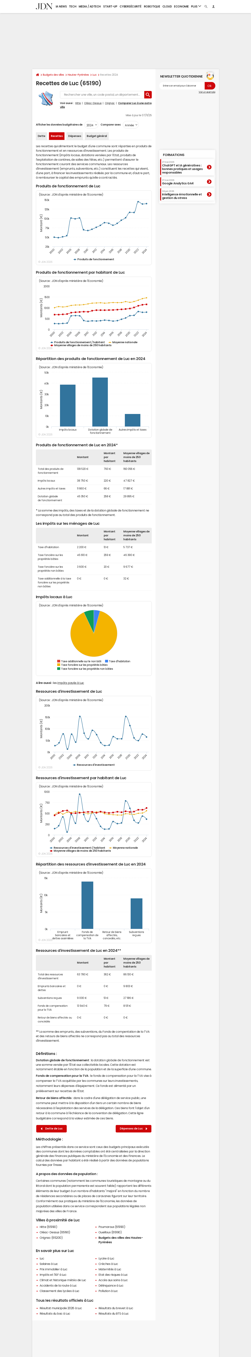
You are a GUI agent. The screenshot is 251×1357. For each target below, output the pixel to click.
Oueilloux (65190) (110, 1232)
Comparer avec (110, 124)
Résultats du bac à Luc (55, 1313)
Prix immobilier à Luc (53, 1269)
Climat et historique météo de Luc (63, 1280)
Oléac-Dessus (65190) (55, 1232)
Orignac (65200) (51, 1237)
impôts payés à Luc (70, 682)
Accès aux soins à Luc (113, 1280)
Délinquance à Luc (111, 1285)
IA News (61, 6)
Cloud (167, 6)
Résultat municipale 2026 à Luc (61, 1308)
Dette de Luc (52, 1128)
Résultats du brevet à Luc (115, 1308)
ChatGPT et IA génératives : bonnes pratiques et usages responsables (182, 167)
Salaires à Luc (49, 1263)
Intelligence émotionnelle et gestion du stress (182, 194)
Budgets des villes (53, 74)
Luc (95, 74)
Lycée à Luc (106, 1258)
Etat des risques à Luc (113, 1274)
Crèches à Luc (108, 1263)
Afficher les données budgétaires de (59, 124)
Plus (196, 6)
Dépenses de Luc (133, 1128)
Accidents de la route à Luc (58, 1285)
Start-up (110, 6)
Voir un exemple (207, 92)
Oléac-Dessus (92, 103)
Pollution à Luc (108, 1290)
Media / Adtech (90, 6)
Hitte (78, 103)
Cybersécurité (130, 6)
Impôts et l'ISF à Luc (53, 1274)
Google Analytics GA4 (178, 182)
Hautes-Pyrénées (78, 74)
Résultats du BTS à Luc (113, 1313)
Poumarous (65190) (111, 1226)
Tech (72, 6)
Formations (173, 155)
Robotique (152, 6)
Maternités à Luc (109, 1269)
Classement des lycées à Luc (59, 1290)
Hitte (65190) (48, 1226)
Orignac (110, 103)
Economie (181, 6)
